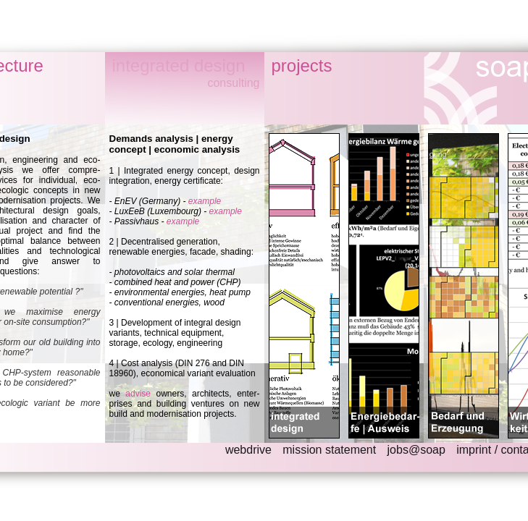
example (204, 201)
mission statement (329, 450)
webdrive (248, 450)
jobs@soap (416, 450)
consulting (233, 83)
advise (138, 394)
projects (302, 65)
